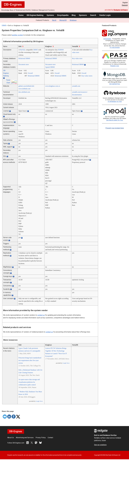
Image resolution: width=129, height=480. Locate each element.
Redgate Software (121, 10)
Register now (114, 66)
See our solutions (100, 445)
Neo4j (54, 20)
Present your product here (114, 128)
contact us (41, 315)
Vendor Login (105, 15)
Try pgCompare (115, 47)
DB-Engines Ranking (35, 15)
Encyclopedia (62, 15)
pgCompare (107, 39)
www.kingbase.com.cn (52, 86)
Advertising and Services (25, 438)
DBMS (4, 25)
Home (20, 15)
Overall (30, 73)
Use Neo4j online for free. (114, 120)
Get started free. (114, 84)
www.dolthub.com (24, 89)
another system (17, 35)
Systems (50, 15)
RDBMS (61, 50)
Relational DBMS (24, 58)
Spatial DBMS (50, 67)
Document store (24, 64)
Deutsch (125, 5)
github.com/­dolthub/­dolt (26, 86)
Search (93, 15)
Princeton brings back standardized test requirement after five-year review (30, 360)
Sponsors (83, 15)
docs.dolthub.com (24, 92)
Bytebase (73, 20)
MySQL (22, 50)
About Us (10, 438)
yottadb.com (76, 86)
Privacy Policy (41, 438)
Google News (39, 401)
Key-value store (77, 58)
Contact (50, 438)
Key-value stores (86, 76)
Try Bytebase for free (115, 101)
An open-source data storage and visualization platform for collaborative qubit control (29, 382)
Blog (74, 15)
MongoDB (63, 20)
